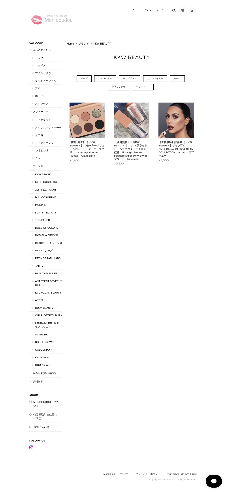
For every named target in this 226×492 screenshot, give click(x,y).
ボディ (39, 95)
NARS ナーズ (44, 250)
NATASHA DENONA (46, 235)
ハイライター (105, 78)
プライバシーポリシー (148, 474)
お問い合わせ (41, 427)
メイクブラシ (43, 119)
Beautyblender (46, 273)
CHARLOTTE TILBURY (48, 315)
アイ (37, 88)
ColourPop (43, 349)
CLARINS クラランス (48, 242)
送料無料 (38, 381)
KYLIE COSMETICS (46, 181)
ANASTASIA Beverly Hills (48, 282)
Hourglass (43, 364)
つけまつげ (41, 150)
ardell (40, 300)
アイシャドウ (118, 87)
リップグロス (129, 78)
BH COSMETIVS (45, 197)
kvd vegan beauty (48, 292)
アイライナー (142, 87)
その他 (39, 135)
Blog (165, 10)
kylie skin (42, 357)
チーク (177, 78)
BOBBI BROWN (44, 341)
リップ (84, 78)
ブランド (83, 43)
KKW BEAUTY (43, 174)
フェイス (40, 65)
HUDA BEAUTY (44, 307)
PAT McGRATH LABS (47, 258)
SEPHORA (41, 334)
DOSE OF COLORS (46, 227)
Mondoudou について (46, 403)
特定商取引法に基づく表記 (45, 416)
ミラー (39, 158)
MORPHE (40, 204)
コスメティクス (42, 49)
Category (152, 10)
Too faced (42, 220)
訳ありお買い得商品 (44, 373)
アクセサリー (41, 111)
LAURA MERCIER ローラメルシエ (48, 325)
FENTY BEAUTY (45, 212)
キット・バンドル (45, 80)
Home (70, 43)
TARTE (39, 265)
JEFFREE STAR (45, 189)
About (137, 10)
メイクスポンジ (44, 142)
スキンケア (41, 103)
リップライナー (155, 78)
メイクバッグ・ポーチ (48, 127)
